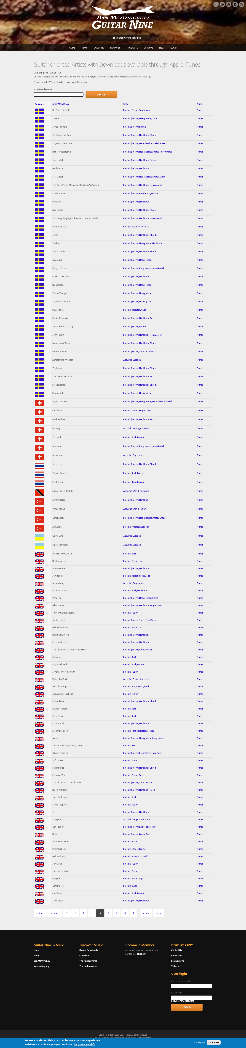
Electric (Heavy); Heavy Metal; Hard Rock (142, 243)
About (37, 955)
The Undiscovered (88, 966)
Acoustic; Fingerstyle (133, 583)
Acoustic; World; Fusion (134, 509)
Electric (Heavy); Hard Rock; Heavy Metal (142, 185)
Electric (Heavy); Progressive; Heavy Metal (143, 268)
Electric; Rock (129, 553)
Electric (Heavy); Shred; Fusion (137, 649)
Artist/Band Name (61, 104)
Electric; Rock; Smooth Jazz (136, 576)
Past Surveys (177, 961)
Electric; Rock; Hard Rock (135, 590)
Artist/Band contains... (44, 89)
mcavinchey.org (41, 966)
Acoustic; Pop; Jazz (132, 455)
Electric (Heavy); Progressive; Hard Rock (142, 753)
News (85, 47)
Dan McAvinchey (42, 961)
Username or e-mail (181, 981)
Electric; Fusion (130, 612)
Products (132, 47)
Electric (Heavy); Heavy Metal (137, 260)
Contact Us (176, 950)
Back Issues (177, 955)
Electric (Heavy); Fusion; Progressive (140, 193)
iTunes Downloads (89, 950)
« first (40, 913)
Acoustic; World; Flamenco (136, 491)
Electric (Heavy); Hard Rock (136, 168)
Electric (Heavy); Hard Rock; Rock (139, 318)
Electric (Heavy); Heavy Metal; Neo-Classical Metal (147, 401)
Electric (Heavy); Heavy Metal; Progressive (143, 738)
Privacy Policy (161, 1041)
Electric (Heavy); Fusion (134, 127)
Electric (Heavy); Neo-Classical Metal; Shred (144, 143)
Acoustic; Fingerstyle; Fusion (137, 819)
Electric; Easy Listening (134, 849)
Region (40, 104)
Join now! (141, 954)
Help (161, 47)
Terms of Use (139, 1041)
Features (115, 47)
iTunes (200, 104)
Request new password (182, 1001)
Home (72, 47)
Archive (148, 47)
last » (158, 913)
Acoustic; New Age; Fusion (136, 428)
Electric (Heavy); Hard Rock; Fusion (139, 160)
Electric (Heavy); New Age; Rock (138, 301)
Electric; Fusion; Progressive (137, 110)
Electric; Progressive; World (136, 686)
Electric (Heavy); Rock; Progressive (140, 827)
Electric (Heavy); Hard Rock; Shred (139, 235)
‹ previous (54, 913)
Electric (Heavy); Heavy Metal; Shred (140, 118)
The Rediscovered (88, 961)
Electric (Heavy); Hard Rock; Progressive (142, 605)
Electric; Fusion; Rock (133, 775)
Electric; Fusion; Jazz (133, 561)
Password (176, 992)
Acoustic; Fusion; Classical (136, 679)
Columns (99, 47)
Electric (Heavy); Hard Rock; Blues (139, 135)
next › (146, 913)
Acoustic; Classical (132, 360)
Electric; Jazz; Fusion (133, 482)
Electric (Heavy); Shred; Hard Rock (139, 351)
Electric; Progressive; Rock (136, 527)
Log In (174, 47)
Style (125, 104)
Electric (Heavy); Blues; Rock (137, 834)
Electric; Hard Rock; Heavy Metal (138, 731)
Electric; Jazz (129, 745)
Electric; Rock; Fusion (133, 437)
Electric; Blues (130, 886)
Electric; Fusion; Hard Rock (136, 226)
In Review (84, 955)
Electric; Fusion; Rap (133, 878)
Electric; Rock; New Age (134, 310)
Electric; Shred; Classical (135, 856)
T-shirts (175, 966)
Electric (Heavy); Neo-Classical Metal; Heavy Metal (147, 151)
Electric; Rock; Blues (133, 473)
